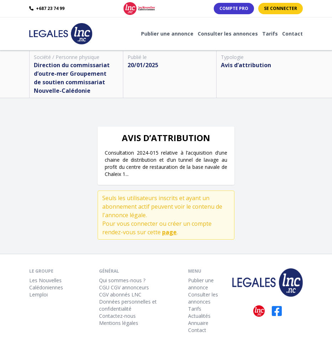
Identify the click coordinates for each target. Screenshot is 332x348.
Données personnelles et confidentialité (128, 305)
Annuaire (198, 323)
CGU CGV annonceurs (124, 287)
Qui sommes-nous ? (122, 280)
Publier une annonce (167, 33)
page (169, 232)
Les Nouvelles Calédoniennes (46, 284)
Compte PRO (233, 8)
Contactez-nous (117, 315)
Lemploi (38, 294)
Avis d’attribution (246, 65)
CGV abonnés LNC (120, 294)
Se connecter (280, 8)
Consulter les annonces (228, 33)
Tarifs (270, 33)
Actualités (199, 315)
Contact (292, 33)
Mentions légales (118, 323)
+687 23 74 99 (46, 8)
